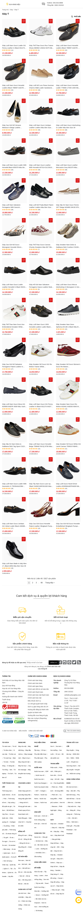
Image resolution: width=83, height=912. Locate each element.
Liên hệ (4, 702)
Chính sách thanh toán (35, 692)
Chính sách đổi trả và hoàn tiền (38, 689)
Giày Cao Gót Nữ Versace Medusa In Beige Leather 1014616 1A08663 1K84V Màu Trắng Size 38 (13, 126)
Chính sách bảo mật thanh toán (38, 695)
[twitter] (74, 662)
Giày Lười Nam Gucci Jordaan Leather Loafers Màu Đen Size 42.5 (40, 126)
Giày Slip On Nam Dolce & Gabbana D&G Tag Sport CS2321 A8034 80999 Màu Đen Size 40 (14, 445)
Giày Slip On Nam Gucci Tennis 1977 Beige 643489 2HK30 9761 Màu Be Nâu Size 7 (68, 206)
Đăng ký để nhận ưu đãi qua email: (12, 662)
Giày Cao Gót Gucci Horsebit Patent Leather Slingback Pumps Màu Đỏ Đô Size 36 (41, 525)
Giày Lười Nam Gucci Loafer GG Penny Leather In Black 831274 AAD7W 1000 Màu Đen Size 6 (14, 47)
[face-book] (60, 662)
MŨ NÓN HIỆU (23, 856)
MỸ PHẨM (37, 868)
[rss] (79, 662)
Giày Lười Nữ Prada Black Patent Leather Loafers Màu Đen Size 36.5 (41, 206)
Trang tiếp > (49, 583)
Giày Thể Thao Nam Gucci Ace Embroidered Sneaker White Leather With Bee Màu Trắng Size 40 (14, 325)
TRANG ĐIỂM (54, 763)
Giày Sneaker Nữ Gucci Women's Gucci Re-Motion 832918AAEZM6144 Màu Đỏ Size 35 (68, 365)
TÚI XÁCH (5, 742)
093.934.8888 (58, 3)
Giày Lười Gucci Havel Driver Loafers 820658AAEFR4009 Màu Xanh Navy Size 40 (68, 485)
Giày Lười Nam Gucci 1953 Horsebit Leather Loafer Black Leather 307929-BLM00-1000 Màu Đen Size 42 (41, 325)
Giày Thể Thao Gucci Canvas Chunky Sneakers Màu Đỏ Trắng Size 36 (41, 246)
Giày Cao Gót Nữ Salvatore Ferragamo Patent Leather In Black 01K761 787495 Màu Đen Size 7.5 (13, 365)
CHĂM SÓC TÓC (39, 833)
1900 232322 (59, 5)
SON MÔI (53, 742)
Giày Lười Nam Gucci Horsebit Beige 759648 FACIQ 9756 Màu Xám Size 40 (40, 445)
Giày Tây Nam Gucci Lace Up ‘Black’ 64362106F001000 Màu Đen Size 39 (40, 485)
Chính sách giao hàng (35, 686)
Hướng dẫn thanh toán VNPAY (12, 696)
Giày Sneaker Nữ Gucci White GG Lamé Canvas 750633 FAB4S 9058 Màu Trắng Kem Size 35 (68, 445)
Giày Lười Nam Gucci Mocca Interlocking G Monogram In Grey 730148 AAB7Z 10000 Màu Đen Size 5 (68, 286)
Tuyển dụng (6, 699)
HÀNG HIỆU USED (40, 862)
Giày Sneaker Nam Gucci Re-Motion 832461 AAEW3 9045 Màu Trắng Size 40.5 (68, 405)
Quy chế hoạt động (8, 685)
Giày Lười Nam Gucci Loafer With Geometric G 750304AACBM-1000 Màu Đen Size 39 (14, 485)
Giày (11, 9)
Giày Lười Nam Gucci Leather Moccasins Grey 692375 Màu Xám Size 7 (67, 166)
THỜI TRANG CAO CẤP (8, 785)
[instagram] (65, 662)
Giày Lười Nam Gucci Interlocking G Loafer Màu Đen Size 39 (68, 126)
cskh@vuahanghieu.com (72, 695)
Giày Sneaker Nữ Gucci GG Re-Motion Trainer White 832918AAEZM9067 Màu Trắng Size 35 (40, 365)
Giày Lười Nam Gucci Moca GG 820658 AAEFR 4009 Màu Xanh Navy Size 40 (13, 405)
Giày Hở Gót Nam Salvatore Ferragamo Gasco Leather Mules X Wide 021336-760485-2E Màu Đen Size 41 (41, 286)
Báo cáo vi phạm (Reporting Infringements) (37, 719)
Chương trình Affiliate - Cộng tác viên (13, 693)
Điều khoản (23, 731)
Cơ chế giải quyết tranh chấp (37, 704)
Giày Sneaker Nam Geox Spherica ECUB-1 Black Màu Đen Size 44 (68, 325)
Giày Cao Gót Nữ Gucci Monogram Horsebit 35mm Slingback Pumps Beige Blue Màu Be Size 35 (14, 246)
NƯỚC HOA (38, 767)
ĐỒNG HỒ (21, 831)
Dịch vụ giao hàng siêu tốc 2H (38, 706)
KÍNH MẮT (37, 812)
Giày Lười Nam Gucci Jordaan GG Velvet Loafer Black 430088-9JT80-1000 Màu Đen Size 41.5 (13, 525)
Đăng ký (53, 662)
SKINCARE (22, 742)
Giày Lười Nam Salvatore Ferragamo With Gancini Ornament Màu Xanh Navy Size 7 (14, 206)
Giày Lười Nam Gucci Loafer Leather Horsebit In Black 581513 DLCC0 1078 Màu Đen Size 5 (14, 286)
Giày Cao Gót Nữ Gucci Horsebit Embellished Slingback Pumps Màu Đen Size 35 (68, 525)
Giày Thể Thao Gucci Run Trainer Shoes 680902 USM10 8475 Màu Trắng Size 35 (41, 47)
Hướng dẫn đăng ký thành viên (38, 709)
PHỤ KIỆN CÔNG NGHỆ (40, 744)
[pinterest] (69, 662)
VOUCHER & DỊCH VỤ (24, 785)
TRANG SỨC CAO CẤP (72, 744)
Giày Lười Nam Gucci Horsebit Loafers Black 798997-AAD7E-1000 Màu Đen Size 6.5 (13, 86)
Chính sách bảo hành (35, 683)
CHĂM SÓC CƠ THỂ (24, 889)
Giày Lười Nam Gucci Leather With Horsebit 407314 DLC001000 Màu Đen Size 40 (41, 166)
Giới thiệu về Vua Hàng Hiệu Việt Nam (13, 682)
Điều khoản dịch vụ (34, 701)
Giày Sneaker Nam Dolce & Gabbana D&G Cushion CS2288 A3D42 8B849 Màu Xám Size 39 (67, 246)
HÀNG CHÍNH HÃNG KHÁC (73, 781)
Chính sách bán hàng (35, 680)
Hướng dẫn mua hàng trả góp (38, 715)
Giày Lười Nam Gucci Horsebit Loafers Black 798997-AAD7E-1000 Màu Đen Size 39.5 (67, 47)
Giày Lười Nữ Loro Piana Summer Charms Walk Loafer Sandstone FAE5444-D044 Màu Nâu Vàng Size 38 (41, 86)
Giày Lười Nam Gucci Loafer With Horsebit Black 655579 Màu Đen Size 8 (14, 166)
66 (42, 583)
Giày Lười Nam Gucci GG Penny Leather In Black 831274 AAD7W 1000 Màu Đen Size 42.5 (41, 405)
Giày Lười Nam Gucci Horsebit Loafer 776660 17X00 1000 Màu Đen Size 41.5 (67, 86)
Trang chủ (5, 9)
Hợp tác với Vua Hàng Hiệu (11, 688)
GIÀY (52, 820)
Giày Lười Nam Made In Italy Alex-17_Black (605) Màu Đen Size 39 (14, 565)
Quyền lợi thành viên (35, 712)
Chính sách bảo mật (34, 698)
